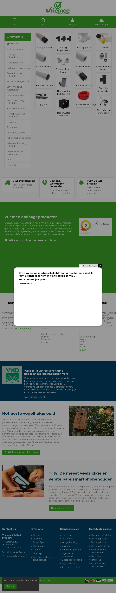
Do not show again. (90, 266)
